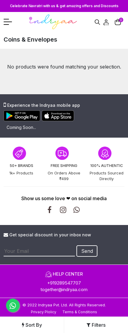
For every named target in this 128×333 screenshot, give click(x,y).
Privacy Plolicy (43, 312)
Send (87, 251)
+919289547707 (64, 283)
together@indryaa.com (64, 289)
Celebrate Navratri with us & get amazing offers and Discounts (64, 6)
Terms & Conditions (79, 312)
